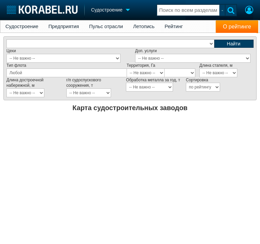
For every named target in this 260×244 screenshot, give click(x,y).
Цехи (11, 50)
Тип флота (16, 65)
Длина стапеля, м (216, 65)
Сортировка (197, 80)
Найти (233, 43)
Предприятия (63, 26)
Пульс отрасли (106, 26)
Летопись (143, 26)
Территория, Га (141, 65)
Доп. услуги (146, 50)
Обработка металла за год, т (153, 80)
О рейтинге (237, 26)
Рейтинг (174, 26)
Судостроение (21, 26)
